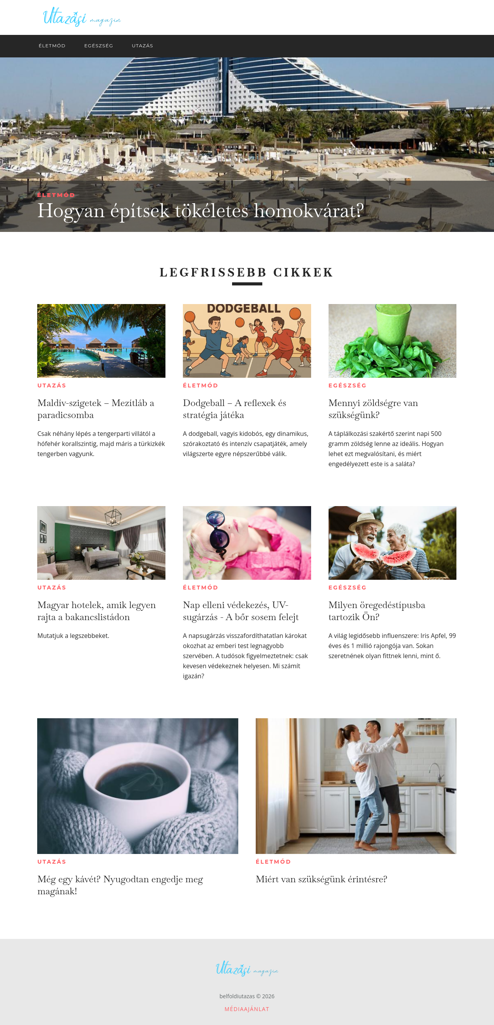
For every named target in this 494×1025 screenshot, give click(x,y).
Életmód (56, 195)
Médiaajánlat (247, 1009)
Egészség (348, 385)
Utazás (52, 385)
